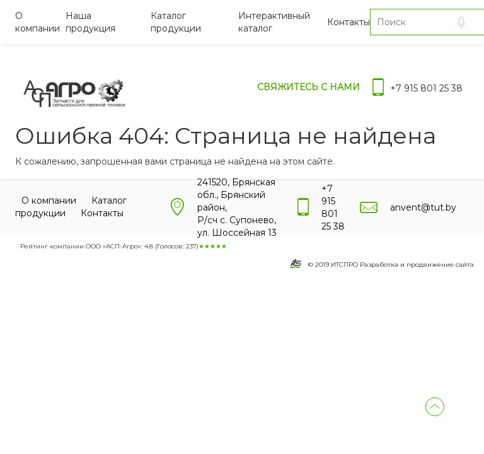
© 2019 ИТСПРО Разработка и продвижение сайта (391, 264)
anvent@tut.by (423, 207)
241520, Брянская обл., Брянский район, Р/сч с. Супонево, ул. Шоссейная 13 (237, 207)
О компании (48, 200)
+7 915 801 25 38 (426, 88)
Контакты (348, 22)
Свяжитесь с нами (308, 87)
